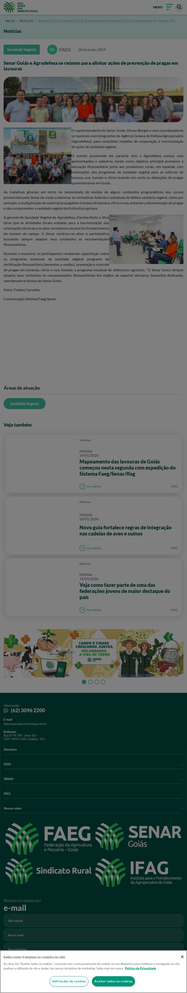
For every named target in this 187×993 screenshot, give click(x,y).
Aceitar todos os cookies (113, 981)
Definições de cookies (69, 981)
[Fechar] (182, 957)
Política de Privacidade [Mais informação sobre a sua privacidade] (140, 968)
